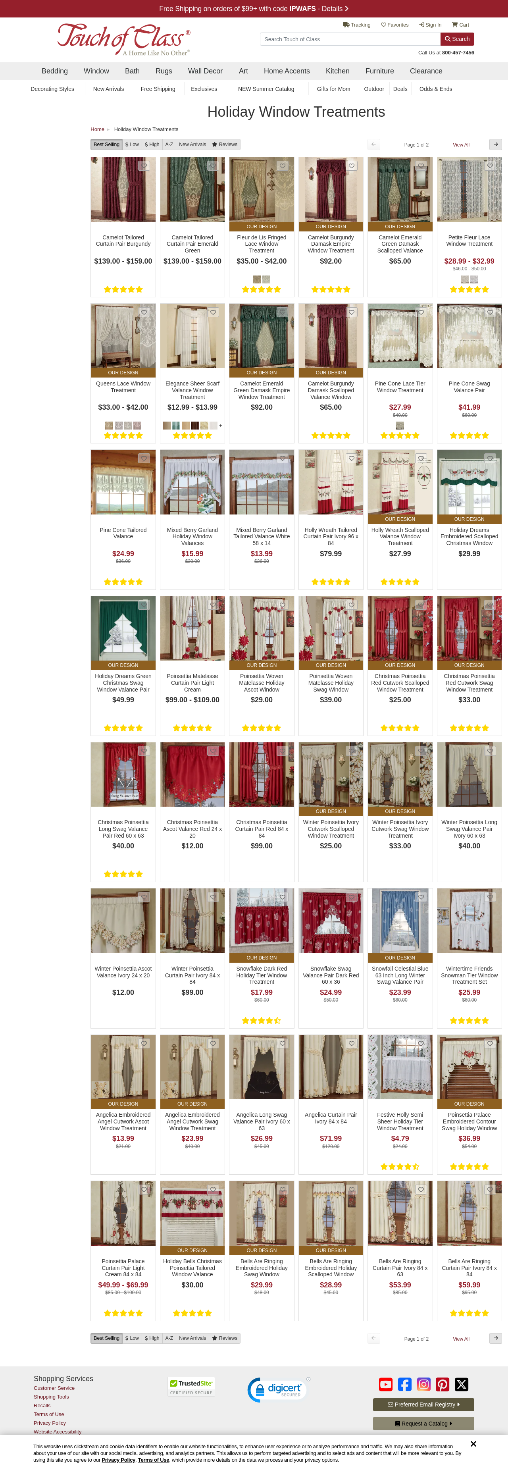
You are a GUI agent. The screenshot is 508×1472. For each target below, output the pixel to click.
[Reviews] (225, 144)
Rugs (164, 71)
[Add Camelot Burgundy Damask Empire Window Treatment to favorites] (352, 166)
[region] (254, 1453)
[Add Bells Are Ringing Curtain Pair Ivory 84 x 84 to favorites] (490, 1190)
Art (243, 71)
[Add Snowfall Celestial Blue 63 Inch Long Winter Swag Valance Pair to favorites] (421, 897)
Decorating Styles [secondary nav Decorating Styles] (52, 89)
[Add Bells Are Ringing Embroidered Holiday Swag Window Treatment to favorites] (283, 1190)
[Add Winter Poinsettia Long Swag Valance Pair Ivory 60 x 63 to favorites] (490, 751)
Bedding (55, 71)
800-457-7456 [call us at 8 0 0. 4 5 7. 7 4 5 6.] (458, 53)
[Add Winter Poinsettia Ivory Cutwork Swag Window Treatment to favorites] (421, 751)
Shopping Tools (51, 1397)
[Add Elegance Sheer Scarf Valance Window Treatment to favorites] (213, 312)
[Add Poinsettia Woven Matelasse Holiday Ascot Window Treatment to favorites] (283, 605)
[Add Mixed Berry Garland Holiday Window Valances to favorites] (213, 458)
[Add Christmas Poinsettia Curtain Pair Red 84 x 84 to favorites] (283, 751)
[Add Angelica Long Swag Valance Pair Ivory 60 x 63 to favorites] (283, 1043)
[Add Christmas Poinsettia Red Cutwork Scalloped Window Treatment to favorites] (421, 605)
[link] (279, 1392)
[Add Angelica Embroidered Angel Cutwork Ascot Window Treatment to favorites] (144, 1043)
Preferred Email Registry (424, 1404)
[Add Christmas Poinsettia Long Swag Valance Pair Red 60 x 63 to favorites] (144, 751)
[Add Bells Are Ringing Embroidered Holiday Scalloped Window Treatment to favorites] (352, 1190)
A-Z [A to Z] (169, 144)
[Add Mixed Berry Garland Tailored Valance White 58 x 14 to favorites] (283, 458)
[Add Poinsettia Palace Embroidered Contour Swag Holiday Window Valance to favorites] (490, 1043)
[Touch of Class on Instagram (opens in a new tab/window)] (424, 1384)
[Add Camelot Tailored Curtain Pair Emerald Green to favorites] (213, 166)
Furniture (380, 71)
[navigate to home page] (112, 37)
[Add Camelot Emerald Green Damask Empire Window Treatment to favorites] (283, 312)
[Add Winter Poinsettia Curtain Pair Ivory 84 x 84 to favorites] (213, 897)
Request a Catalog (423, 1423)
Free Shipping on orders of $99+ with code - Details (254, 9)
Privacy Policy (118, 1460)
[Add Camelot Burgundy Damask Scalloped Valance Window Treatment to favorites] (352, 312)
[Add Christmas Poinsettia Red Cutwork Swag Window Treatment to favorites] (490, 605)
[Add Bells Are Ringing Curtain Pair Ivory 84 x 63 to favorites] (421, 1190)
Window (96, 71)
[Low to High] (132, 144)
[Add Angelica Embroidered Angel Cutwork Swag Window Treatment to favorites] (213, 1043)
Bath (132, 71)
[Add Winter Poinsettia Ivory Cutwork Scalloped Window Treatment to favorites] (352, 751)
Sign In (430, 25)
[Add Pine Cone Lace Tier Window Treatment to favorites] (421, 312)
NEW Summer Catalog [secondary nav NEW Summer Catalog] (266, 89)
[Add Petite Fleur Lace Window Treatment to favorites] (490, 166)
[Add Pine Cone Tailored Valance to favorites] (144, 458)
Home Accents (287, 71)
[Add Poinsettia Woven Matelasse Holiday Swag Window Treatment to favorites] (352, 605)
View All (461, 145)
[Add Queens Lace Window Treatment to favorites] (144, 312)
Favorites (395, 25)
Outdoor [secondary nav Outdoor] (374, 89)
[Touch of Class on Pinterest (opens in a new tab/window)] (442, 1384)
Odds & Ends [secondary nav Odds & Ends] (435, 89)
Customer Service (54, 1388)
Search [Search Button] (457, 39)
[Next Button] (495, 144)
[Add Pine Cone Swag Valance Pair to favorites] (490, 312)
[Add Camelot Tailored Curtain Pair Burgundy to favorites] (144, 166)
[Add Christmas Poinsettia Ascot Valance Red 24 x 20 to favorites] (213, 751)
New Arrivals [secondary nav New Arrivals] (108, 89)
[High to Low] (152, 144)
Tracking (357, 25)
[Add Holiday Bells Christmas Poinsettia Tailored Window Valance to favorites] (213, 1190)
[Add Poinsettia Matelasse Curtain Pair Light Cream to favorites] (213, 605)
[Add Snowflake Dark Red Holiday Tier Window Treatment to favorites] (283, 897)
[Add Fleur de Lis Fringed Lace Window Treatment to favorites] (283, 166)
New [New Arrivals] (192, 144)
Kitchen (338, 71)
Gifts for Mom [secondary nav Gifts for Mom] (333, 89)
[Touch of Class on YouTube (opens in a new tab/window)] (386, 1384)
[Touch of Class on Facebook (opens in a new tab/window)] (405, 1384)
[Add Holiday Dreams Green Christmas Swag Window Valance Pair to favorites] (144, 605)
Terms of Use (153, 1460)
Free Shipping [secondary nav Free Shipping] (158, 89)
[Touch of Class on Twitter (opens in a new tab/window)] (461, 1384)
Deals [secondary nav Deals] (400, 89)
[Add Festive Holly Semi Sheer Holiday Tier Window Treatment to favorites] (421, 1043)
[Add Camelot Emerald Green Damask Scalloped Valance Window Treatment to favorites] (421, 166)
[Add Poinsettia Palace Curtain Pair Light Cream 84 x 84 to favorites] (144, 1190)
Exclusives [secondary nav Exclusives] (204, 89)
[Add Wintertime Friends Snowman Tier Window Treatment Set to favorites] (490, 897)
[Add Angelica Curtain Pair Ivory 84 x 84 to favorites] (352, 1043)
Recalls (42, 1405)
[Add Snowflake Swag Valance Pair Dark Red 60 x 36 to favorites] (352, 897)
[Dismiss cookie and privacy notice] (473, 1444)
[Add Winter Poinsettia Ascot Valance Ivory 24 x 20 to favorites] (144, 897)
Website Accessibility (57, 1432)
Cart (460, 25)
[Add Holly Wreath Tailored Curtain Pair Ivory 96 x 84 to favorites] (352, 458)
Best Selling (106, 144)
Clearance (426, 71)
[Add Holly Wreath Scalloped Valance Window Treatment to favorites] (421, 458)
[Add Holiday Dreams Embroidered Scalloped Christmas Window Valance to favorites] (490, 458)
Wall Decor (205, 71)
